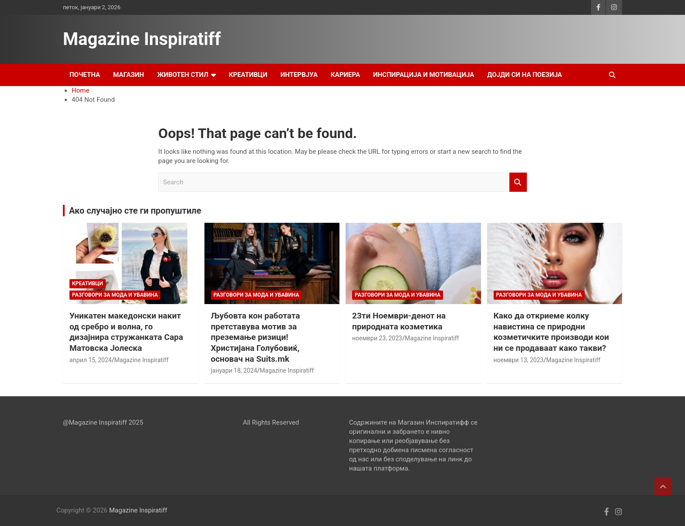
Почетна (84, 75)
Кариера (345, 75)
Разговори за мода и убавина (115, 295)
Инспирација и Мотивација (423, 75)
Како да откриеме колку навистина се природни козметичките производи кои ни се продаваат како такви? (551, 332)
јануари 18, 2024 (234, 370)
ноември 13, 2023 (519, 359)
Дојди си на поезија (524, 75)
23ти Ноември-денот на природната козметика (399, 321)
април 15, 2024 (90, 359)
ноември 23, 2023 (377, 338)
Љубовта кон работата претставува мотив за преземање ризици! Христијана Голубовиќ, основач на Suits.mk (255, 337)
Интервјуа (299, 75)
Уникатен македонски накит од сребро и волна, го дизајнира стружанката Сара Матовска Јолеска (126, 332)
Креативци (248, 75)
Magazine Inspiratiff (142, 39)
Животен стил (182, 75)
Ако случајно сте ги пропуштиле (135, 210)
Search (518, 182)
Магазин (128, 75)
